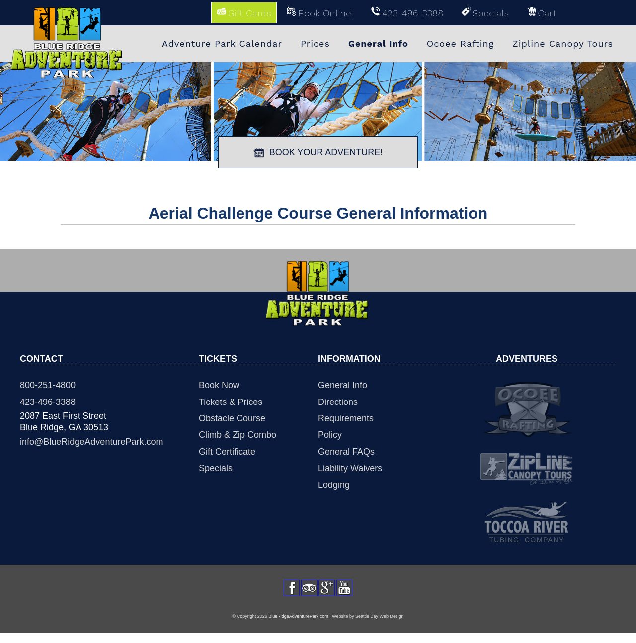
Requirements (346, 418)
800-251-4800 (48, 385)
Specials (216, 468)
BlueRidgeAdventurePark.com (298, 626)
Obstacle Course (232, 418)
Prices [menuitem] (315, 43)
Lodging (334, 485)
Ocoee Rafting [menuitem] (460, 43)
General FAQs (346, 452)
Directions (338, 402)
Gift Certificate (227, 452)
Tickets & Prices (230, 402)
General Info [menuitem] (378, 43)
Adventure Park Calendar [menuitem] (222, 43)
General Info (342, 385)
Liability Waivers (350, 468)
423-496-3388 (48, 402)
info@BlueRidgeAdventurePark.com (91, 442)
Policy (330, 435)
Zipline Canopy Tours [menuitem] (562, 43)
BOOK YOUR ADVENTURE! (318, 152)
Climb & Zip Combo (237, 435)
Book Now (219, 385)
